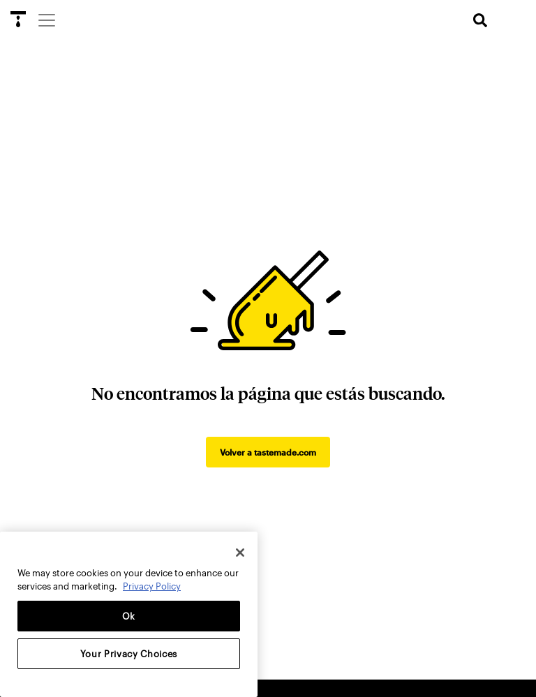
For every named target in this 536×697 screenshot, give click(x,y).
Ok (128, 616)
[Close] (240, 552)
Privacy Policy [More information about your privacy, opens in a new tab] (152, 586)
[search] (480, 20)
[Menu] (46, 19)
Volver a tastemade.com (268, 452)
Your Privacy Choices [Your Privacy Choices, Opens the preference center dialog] (128, 653)
